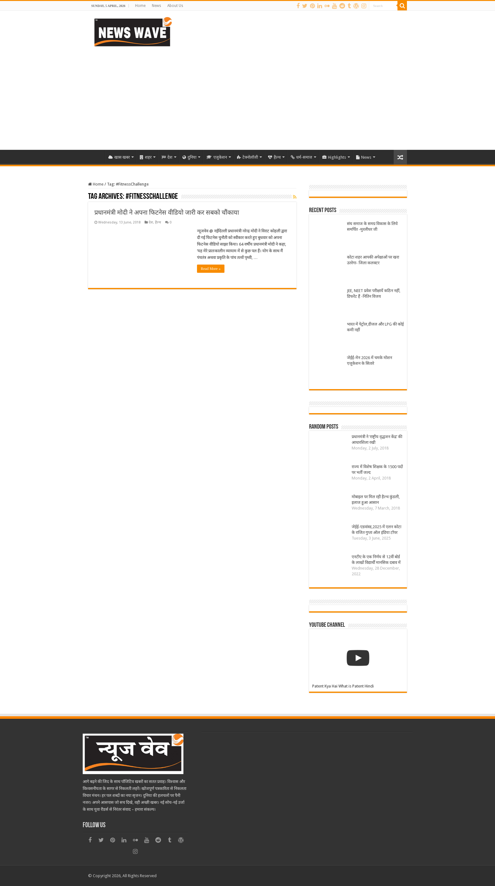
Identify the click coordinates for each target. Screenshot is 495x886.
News (156, 5)
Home (140, 5)
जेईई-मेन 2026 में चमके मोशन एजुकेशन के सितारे (369, 360)
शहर (146, 157)
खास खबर (119, 157)
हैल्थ (274, 157)
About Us (175, 5)
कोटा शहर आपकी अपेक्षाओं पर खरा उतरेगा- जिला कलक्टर (373, 260)
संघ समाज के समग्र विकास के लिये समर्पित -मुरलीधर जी (372, 226)
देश (167, 157)
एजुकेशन (216, 157)
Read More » (211, 268)
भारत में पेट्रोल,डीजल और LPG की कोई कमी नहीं (375, 327)
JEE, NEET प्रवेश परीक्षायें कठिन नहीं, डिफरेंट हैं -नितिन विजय (373, 293)
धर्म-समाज (301, 157)
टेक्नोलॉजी (247, 157)
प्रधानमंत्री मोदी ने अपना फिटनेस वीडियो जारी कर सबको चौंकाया (166, 212)
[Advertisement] (247, 96)
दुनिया (189, 157)
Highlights (334, 157)
